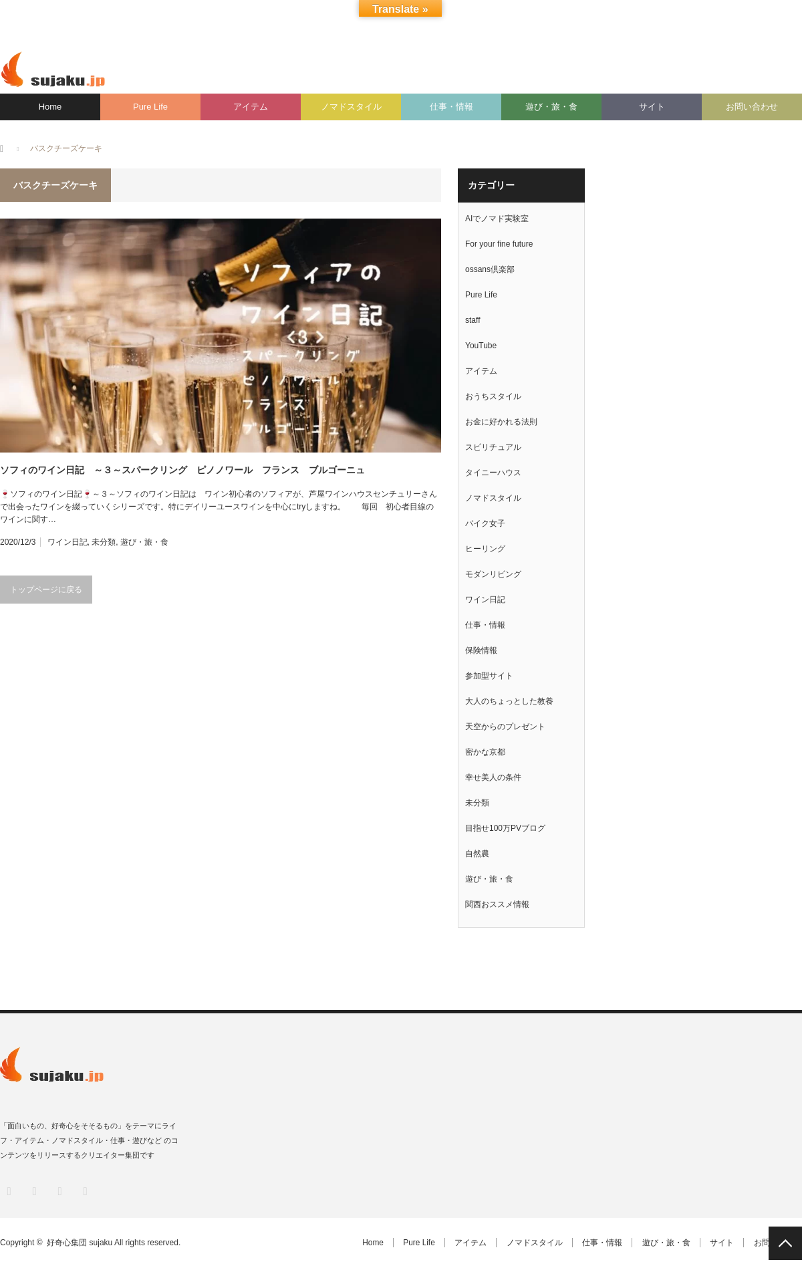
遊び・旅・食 (551, 107)
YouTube (481, 345)
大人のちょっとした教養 (509, 701)
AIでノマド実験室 (497, 218)
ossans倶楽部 (490, 269)
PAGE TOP (785, 1243)
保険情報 (481, 650)
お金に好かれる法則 (501, 421)
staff (472, 320)
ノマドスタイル (351, 107)
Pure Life (150, 107)
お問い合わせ (752, 107)
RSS (84, 1190)
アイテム (250, 107)
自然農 (477, 853)
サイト (652, 107)
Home (50, 107)
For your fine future (499, 244)
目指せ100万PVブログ (505, 828)
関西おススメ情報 (497, 904)
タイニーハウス (493, 472)
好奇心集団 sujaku (79, 1242)
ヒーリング (485, 548)
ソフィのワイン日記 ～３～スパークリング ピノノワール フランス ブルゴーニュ (182, 470)
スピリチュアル (493, 447)
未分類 (104, 542)
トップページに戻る (46, 589)
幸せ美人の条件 (493, 777)
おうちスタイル (493, 396)
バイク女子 (485, 523)
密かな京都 (485, 752)
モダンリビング (493, 574)
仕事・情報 (451, 107)
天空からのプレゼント (505, 726)
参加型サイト (489, 675)
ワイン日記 (67, 542)
